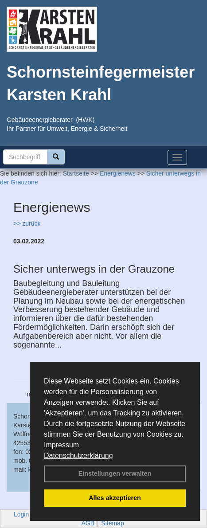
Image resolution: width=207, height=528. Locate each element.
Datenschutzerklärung (78, 455)
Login (21, 514)
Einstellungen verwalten (115, 473)
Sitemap (112, 523)
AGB (87, 523)
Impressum (61, 445)
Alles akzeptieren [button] (115, 497)
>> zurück (26, 223)
